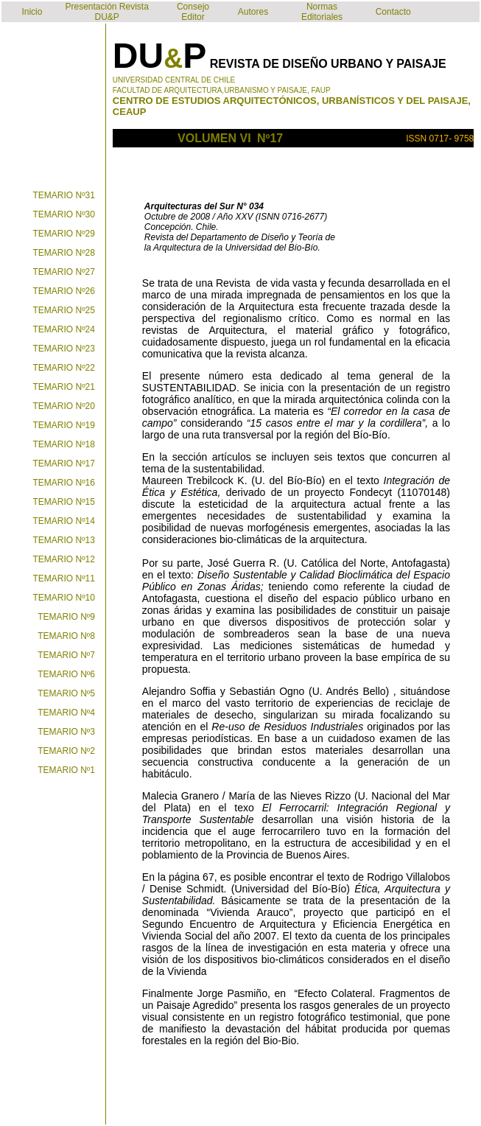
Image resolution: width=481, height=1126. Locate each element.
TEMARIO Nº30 (64, 214)
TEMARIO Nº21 (64, 387)
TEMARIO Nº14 (64, 521)
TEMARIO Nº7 (66, 655)
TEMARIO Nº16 (64, 483)
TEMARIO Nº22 (64, 368)
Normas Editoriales (322, 11)
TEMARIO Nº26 (64, 291)
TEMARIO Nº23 (64, 348)
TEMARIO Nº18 (64, 444)
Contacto (393, 12)
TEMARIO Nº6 (66, 674)
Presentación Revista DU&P (106, 11)
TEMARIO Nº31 (64, 195)
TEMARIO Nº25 (64, 310)
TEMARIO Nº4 (66, 712)
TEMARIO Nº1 (66, 770)
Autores (253, 12)
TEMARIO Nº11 (64, 578)
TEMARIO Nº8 (66, 636)
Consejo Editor (193, 11)
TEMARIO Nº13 (64, 540)
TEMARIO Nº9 (66, 617)
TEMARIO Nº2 (66, 751)
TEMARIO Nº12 (64, 559)
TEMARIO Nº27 (64, 272)
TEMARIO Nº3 (66, 732)
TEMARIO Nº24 (64, 329)
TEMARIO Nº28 (64, 253)
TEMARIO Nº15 (64, 502)
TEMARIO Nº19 (64, 425)
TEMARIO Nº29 (64, 233)
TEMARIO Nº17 (64, 463)
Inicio (31, 12)
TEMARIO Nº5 (66, 693)
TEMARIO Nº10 (64, 597)
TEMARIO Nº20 (64, 406)
